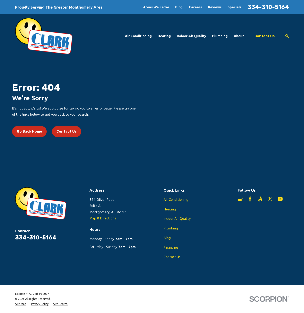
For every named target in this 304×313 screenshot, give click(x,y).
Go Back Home (29, 131)
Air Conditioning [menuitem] (138, 36)
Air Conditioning (176, 199)
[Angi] (260, 199)
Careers (195, 7)
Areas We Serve (156, 7)
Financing (171, 247)
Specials (234, 7)
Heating (170, 209)
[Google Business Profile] (240, 199)
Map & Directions (102, 218)
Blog (179, 7)
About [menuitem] (239, 36)
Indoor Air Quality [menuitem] (191, 36)
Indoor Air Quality (177, 218)
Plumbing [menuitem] (220, 36)
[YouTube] (280, 199)
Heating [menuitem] (164, 36)
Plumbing (171, 228)
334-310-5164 (268, 7)
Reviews (215, 7)
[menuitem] (20, 304)
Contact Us (264, 36)
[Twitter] (270, 199)
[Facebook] (250, 199)
